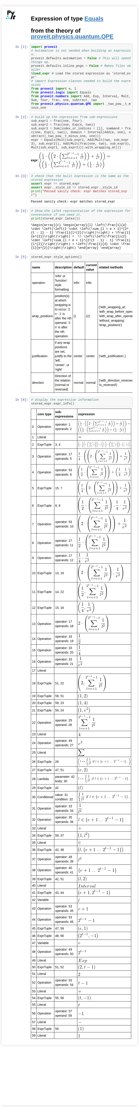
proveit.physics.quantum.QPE (72, 36)
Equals (94, 18)
